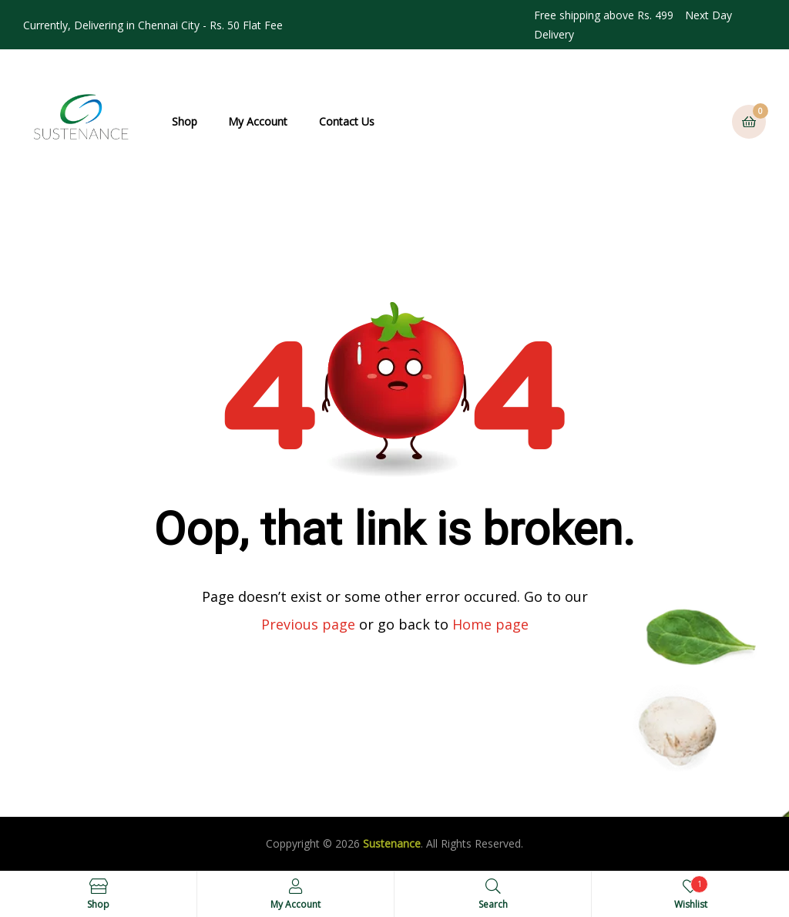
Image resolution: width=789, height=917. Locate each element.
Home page (490, 624)
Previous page (308, 624)
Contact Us (346, 121)
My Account (257, 121)
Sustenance (392, 843)
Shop (184, 121)
